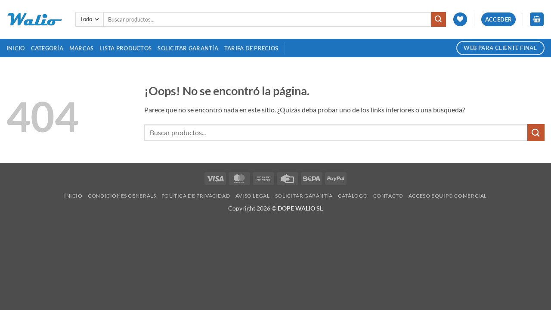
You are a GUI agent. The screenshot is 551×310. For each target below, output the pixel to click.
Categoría (47, 48)
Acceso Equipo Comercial (448, 195)
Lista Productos (125, 48)
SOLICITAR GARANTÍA (188, 48)
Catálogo (353, 195)
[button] (498, 19)
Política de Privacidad (195, 195)
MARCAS (81, 48)
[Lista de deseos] (460, 19)
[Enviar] (438, 19)
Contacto (388, 195)
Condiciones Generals (122, 195)
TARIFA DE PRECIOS (251, 48)
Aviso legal (252, 195)
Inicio (15, 48)
